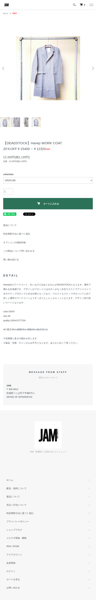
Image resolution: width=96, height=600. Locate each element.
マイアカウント (14, 554)
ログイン (10, 571)
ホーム (5, 13)
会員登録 (10, 563)
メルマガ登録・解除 (16, 538)
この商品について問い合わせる (19, 251)
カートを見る (13, 579)
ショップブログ (14, 530)
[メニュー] (91, 5)
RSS (8, 546)
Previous (3, 68)
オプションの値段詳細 (14, 242)
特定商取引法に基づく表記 (16, 234)
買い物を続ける (11, 259)
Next (92, 68)
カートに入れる (48, 203)
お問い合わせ (13, 587)
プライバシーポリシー (17, 521)
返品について (10, 225)
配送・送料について (16, 488)
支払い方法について (16, 505)
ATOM (16, 546)
